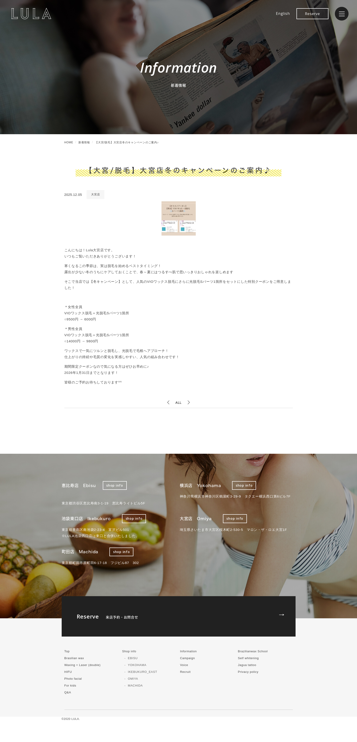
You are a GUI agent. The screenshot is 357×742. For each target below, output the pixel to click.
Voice (184, 665)
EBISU (133, 658)
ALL (178, 402)
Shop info (129, 651)
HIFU (68, 672)
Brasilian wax (74, 658)
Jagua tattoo (247, 665)
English (283, 13)
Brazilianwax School (253, 651)
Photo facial (73, 678)
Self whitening (248, 658)
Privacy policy (248, 672)
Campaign (187, 658)
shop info (114, 485)
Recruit (185, 672)
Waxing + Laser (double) (82, 665)
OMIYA (133, 678)
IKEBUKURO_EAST (142, 672)
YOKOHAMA (137, 665)
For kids (70, 685)
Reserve (312, 13)
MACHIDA (135, 685)
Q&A (67, 692)
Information (188, 651)
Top (67, 651)
